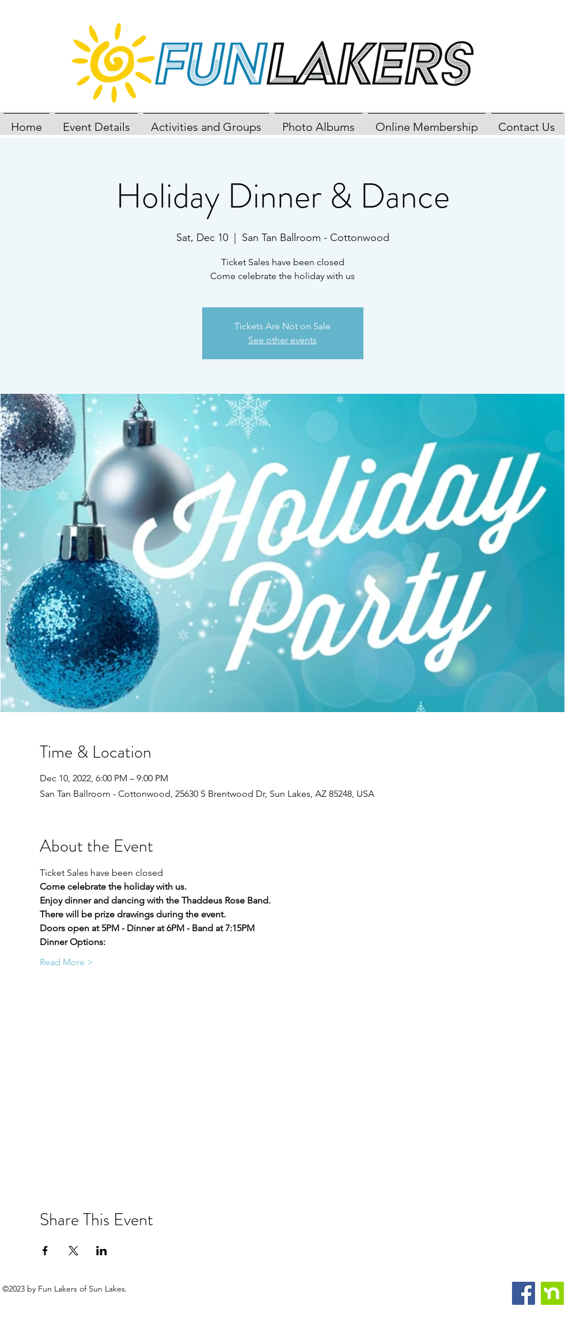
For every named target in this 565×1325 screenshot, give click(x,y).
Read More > (66, 962)
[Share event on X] (73, 1250)
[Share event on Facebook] (45, 1250)
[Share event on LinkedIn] (101, 1250)
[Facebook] (523, 1293)
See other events (282, 339)
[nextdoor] (552, 1293)
